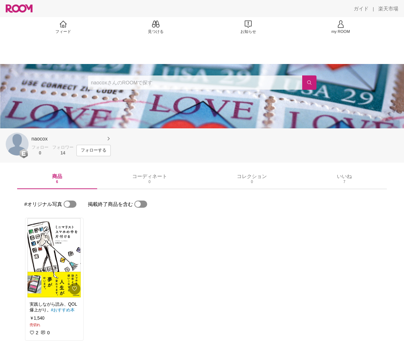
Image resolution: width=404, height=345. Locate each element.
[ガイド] (361, 8)
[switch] (70, 204)
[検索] (309, 82)
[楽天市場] (388, 8)
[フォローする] (93, 150)
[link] (54, 257)
